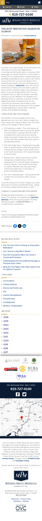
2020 (5, 341)
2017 (4, 352)
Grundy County (8, 458)
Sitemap (25, 501)
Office (35, 7)
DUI (4, 291)
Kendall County (34, 458)
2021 (4, 337)
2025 (4, 321)
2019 (4, 344)
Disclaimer (17, 501)
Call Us (7, 7)
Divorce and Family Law (12, 288)
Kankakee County (22, 461)
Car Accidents (8, 281)
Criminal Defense (30, 35)
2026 (4, 317)
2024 (5, 325)
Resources (15, 499)
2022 (4, 333)
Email (20, 7)
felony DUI (20, 85)
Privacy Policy (26, 499)
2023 (4, 329)
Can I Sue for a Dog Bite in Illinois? (17, 251)
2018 (4, 348)
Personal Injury (9, 299)
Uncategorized (9, 302)
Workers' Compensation (12, 306)
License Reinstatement (12, 295)
